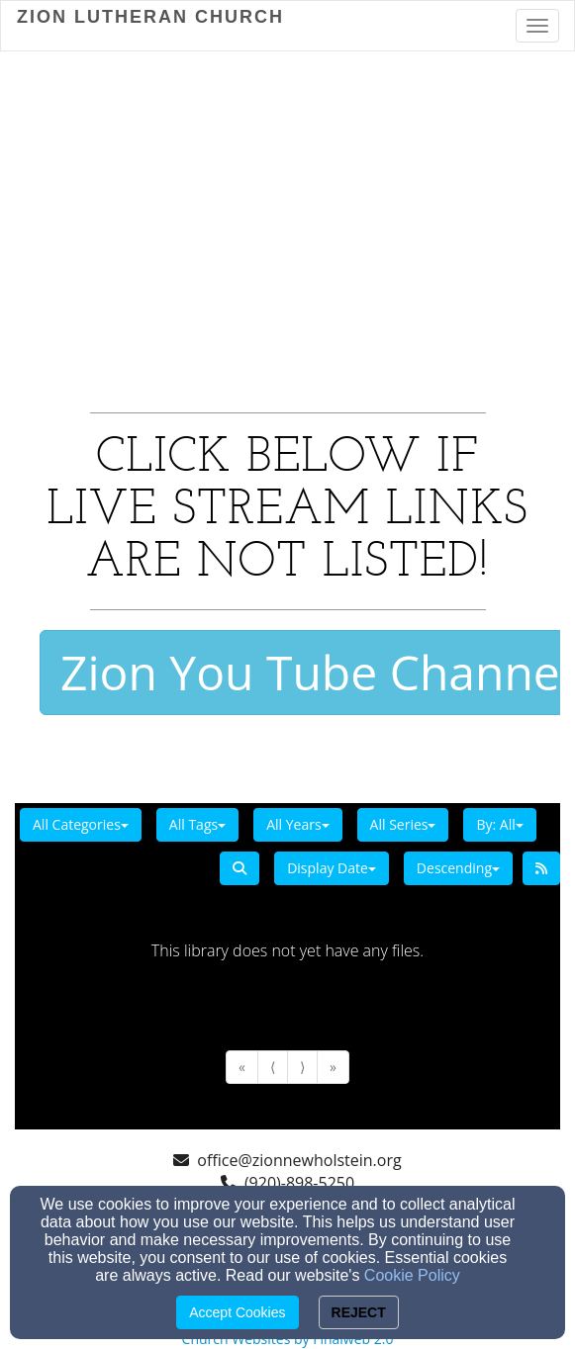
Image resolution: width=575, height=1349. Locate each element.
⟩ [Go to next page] (302, 1066)
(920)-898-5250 (299, 1183)
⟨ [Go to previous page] (272, 1066)
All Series (403, 824)
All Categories (81, 824)
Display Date (331, 867)
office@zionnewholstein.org (299, 1160)
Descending (458, 867)
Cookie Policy (412, 1275)
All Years (297, 824)
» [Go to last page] (333, 1066)
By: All (499, 824)
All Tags (197, 824)
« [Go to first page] (242, 1066)
